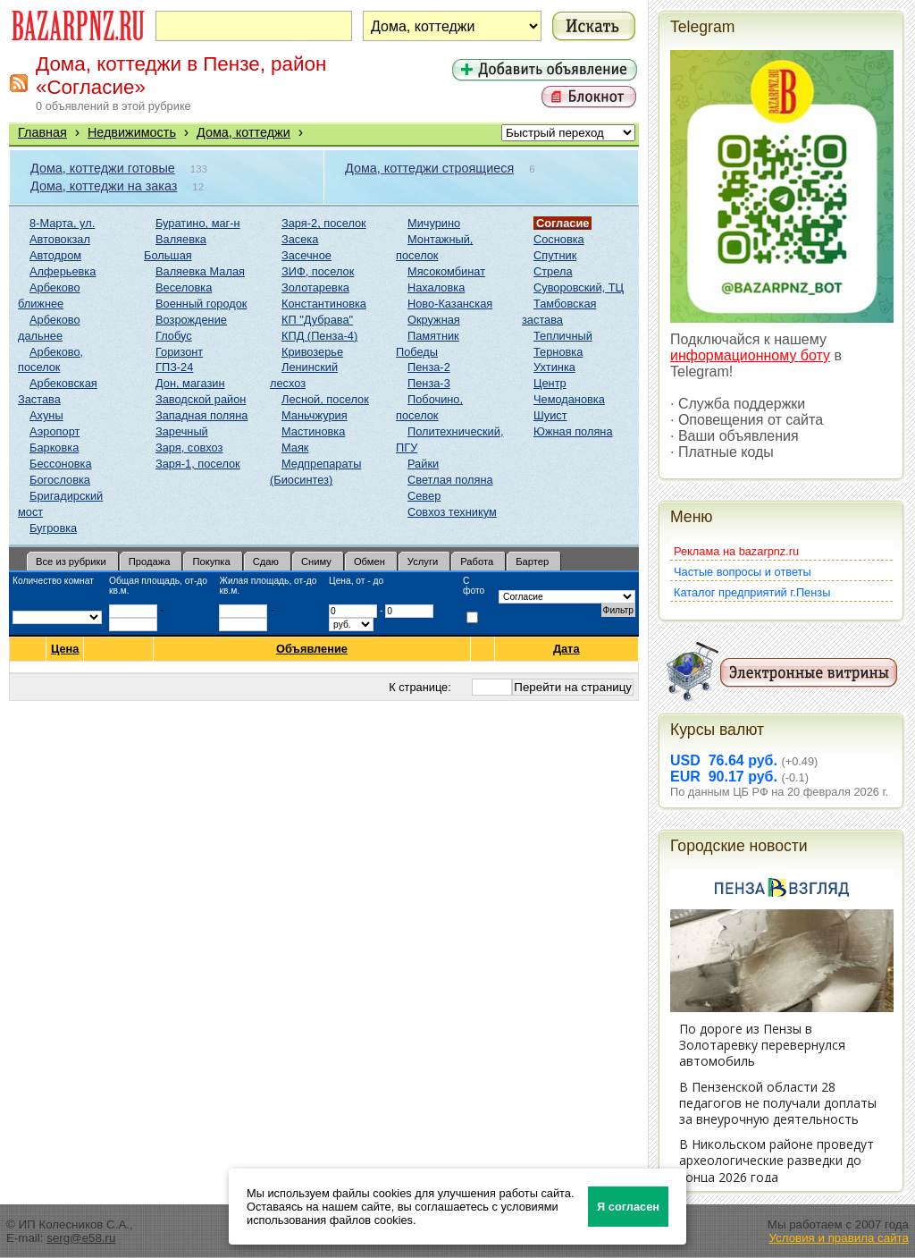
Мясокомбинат (446, 271)
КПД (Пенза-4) (319, 335)
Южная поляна (573, 431)
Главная (42, 132)
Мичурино (433, 223)
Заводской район (200, 399)
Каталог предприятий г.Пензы (752, 592)
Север (424, 495)
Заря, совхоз (188, 447)
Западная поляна (201, 415)
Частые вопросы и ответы (742, 571)
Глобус (173, 335)
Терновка (558, 352)
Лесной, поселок (325, 399)
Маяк (294, 447)
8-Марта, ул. (62, 223)
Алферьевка (62, 271)
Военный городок (201, 303)
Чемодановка (569, 399)
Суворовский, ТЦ (578, 287)
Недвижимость (132, 132)
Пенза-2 (428, 367)
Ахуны (46, 415)
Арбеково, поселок (50, 360)
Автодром (55, 255)
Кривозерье (312, 352)
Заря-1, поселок (197, 463)
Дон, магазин (189, 383)
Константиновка (323, 303)
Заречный (181, 431)
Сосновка (558, 239)
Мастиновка (313, 431)
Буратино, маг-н (197, 223)
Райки (423, 463)
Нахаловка (436, 287)
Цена (65, 649)
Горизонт (179, 352)
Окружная (433, 319)
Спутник (554, 255)
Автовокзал (59, 239)
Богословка (59, 479)
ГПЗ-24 (174, 367)
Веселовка (183, 287)
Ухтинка (554, 367)
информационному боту (750, 355)
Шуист (550, 415)
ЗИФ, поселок (317, 271)
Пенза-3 (428, 383)
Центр (550, 383)
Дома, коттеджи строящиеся (429, 168)
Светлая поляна (450, 479)
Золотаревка (315, 287)
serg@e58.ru (80, 1238)
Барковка (54, 447)
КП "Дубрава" (317, 319)
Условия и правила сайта (838, 1238)
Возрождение (191, 319)
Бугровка (53, 528)
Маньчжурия (314, 415)
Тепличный (562, 335)
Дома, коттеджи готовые (102, 168)
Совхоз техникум (452, 512)
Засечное (306, 255)
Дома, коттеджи (243, 132)
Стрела (553, 271)
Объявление (312, 648)
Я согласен (628, 1206)
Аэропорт (54, 431)
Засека (299, 239)
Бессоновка (60, 463)
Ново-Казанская (449, 303)
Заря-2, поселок (323, 223)
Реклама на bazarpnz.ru (736, 551)
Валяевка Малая (200, 271)
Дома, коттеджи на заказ (103, 186)
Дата (567, 648)
